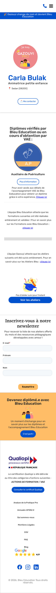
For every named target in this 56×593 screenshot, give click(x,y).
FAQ (26, 540)
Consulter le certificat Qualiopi (28, 489)
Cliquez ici (41, 197)
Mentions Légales (26, 525)
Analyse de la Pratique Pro (26, 503)
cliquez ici (28, 228)
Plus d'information (28, 181)
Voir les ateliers (30, 300)
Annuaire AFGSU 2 (25, 510)
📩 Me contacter (28, 101)
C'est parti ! (28, 434)
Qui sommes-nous (25, 517)
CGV (26, 532)
